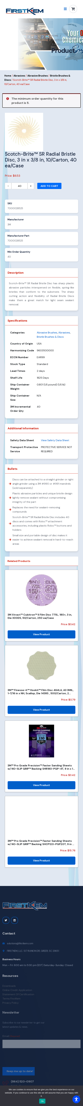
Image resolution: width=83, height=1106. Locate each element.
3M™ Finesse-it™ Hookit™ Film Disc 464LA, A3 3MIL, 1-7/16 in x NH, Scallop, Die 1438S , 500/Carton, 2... (41, 692)
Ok (42, 1101)
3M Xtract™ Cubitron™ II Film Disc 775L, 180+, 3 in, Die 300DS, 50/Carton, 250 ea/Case (40, 616)
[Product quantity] (19, 186)
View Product (41, 634)
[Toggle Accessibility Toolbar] (76, 1099)
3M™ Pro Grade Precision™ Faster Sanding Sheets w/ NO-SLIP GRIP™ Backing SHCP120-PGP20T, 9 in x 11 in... (41, 842)
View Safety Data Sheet (55, 440)
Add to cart (49, 186)
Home (55, 35)
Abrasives (19, 75)
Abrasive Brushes (37, 75)
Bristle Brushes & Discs (50, 336)
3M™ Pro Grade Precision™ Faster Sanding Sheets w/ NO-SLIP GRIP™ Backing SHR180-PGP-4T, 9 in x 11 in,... (41, 767)
